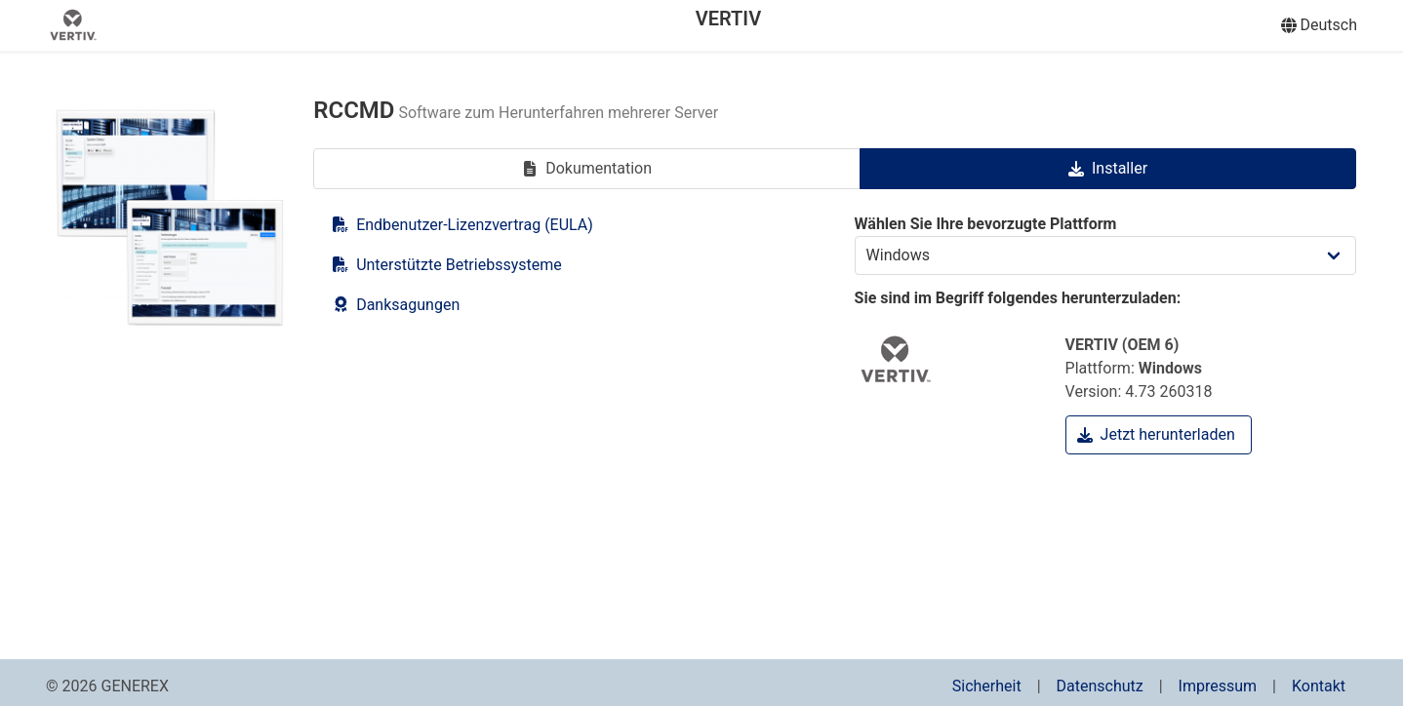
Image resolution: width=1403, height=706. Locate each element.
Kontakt (1318, 686)
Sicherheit (987, 686)
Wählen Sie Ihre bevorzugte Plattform (1105, 245)
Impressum (1218, 686)
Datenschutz (1100, 686)
